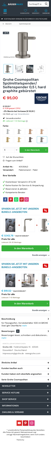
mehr (24, 325)
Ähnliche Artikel (9, 362)
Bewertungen (8, 331)
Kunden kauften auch (12, 368)
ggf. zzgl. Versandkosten (20, 114)
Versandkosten (42, 432)
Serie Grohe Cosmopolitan (14, 379)
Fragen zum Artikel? (13, 160)
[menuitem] (46, 11)
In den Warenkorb (31, 248)
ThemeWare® (30, 440)
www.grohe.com (32, 353)
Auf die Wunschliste (13, 157)
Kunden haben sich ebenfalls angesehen (21, 374)
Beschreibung (8, 319)
